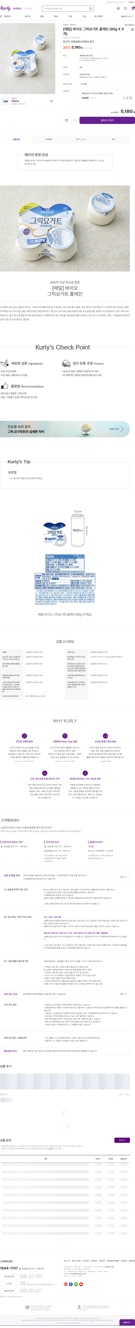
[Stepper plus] (130, 98)
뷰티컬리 (28, 8)
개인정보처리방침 (113, 1261)
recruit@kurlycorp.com (78, 1274)
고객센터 (131, 2)
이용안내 (124, 1261)
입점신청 (132, 1261)
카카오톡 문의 (9, 1276)
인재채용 (94, 1261)
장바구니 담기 (107, 120)
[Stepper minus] (124, 98)
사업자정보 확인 (109, 1267)
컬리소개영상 (76, 1261)
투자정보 (86, 1261)
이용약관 (102, 1261)
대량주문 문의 (9, 1291)
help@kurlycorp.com (15, 1297)
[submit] (90, 8)
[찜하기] (51, 101)
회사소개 (67, 1261)
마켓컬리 (17, 8)
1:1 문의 (49, 1149)
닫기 (122, 877)
